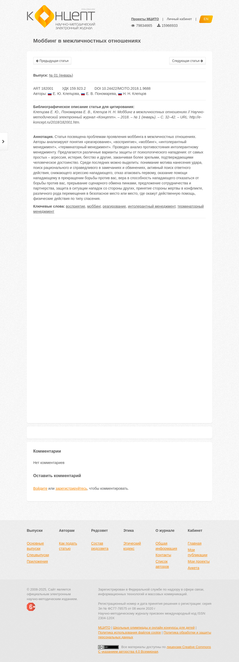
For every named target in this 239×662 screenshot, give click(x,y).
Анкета (193, 568)
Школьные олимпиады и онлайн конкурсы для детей (154, 628)
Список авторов (162, 564)
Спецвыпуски (38, 555)
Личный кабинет (179, 19)
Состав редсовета (99, 546)
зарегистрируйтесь (71, 488)
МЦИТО (104, 628)
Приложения (37, 561)
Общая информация (166, 546)
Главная (194, 543)
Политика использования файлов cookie (129, 632)
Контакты (163, 555)
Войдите (40, 488)
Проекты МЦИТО (145, 19)
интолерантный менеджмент (152, 206)
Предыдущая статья (52, 61)
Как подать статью (68, 546)
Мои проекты (199, 561)
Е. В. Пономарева (98, 94)
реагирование (114, 206)
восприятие (75, 206)
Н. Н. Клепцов (132, 94)
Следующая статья (187, 61)
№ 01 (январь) (61, 75)
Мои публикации (197, 552)
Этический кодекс (132, 546)
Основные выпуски (35, 546)
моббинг (93, 206)
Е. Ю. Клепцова (63, 94)
